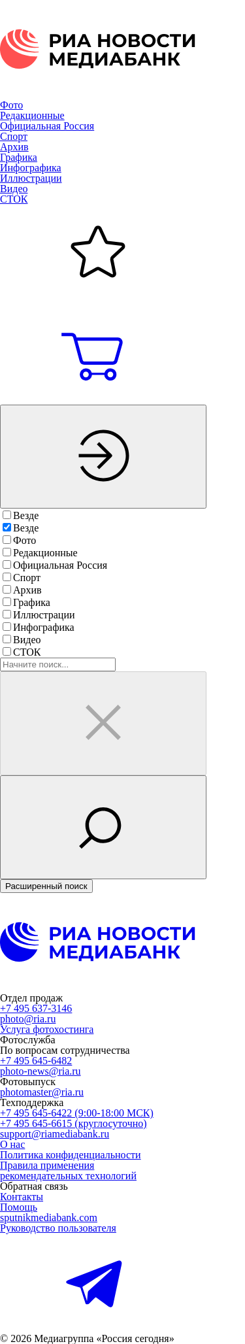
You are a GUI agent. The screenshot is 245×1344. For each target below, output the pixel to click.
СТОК (13, 199)
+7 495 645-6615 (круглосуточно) (73, 1123)
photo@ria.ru (28, 1018)
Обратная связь (34, 1186)
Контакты (21, 1196)
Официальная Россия (47, 125)
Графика (18, 157)
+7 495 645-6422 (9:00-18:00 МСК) (77, 1112)
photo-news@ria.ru (40, 1071)
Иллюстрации (31, 178)
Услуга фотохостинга (46, 1029)
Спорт (13, 136)
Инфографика (30, 167)
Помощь (18, 1207)
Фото (11, 104)
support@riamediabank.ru (54, 1133)
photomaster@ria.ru (42, 1092)
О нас (12, 1144)
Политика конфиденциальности (70, 1154)
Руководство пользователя (58, 1228)
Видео (13, 188)
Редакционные (32, 115)
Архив (14, 146)
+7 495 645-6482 (36, 1060)
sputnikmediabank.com (48, 1217)
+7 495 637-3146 (36, 1008)
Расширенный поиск (46, 886)
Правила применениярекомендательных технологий (68, 1170)
